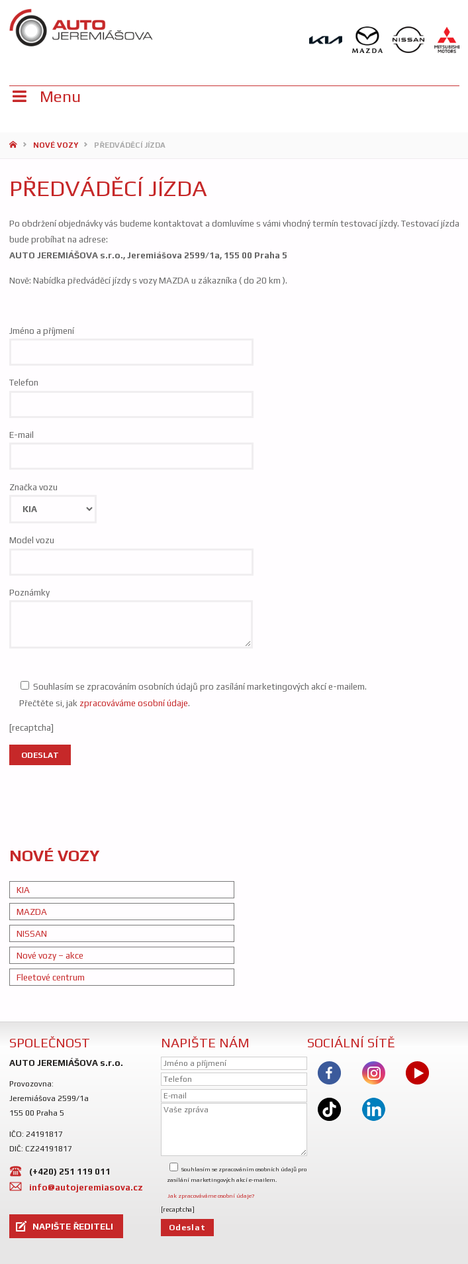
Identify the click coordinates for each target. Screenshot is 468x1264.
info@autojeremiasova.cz (86, 1187)
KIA (23, 889)
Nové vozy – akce (50, 955)
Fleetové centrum (51, 977)
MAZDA (32, 911)
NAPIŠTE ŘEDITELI (72, 1226)
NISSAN (32, 933)
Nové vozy (55, 145)
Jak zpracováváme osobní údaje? (210, 1195)
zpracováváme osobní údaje (133, 703)
